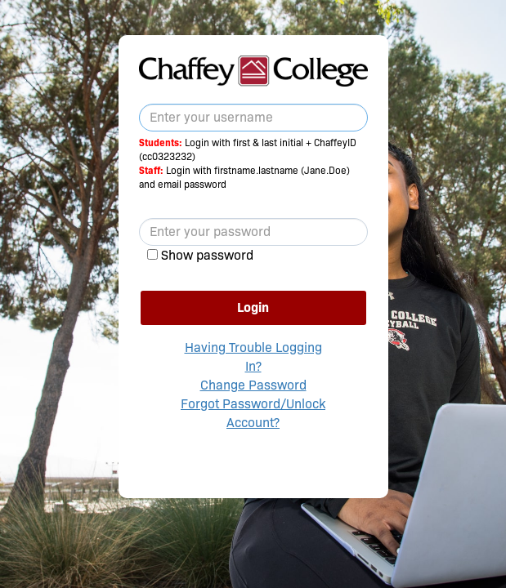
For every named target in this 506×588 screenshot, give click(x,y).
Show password (207, 255)
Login (253, 307)
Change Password (253, 385)
